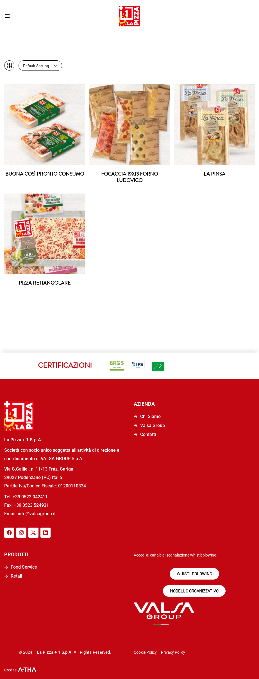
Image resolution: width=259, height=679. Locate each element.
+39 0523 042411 (30, 495)
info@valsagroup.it (36, 512)
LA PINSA (214, 172)
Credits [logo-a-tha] (10, 669)
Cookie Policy (145, 651)
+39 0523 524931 (31, 504)
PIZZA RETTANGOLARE (44, 282)
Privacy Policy (173, 651)
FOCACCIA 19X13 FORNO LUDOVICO (129, 175)
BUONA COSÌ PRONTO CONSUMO (45, 175)
